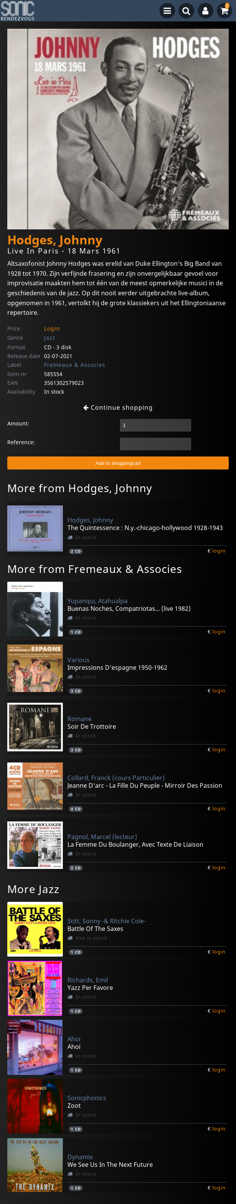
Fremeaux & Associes (74, 364)
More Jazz (33, 889)
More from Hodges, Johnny (79, 488)
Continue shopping (118, 407)
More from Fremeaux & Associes (94, 568)
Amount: (18, 423)
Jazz (50, 337)
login (219, 550)
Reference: (21, 442)
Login (52, 328)
